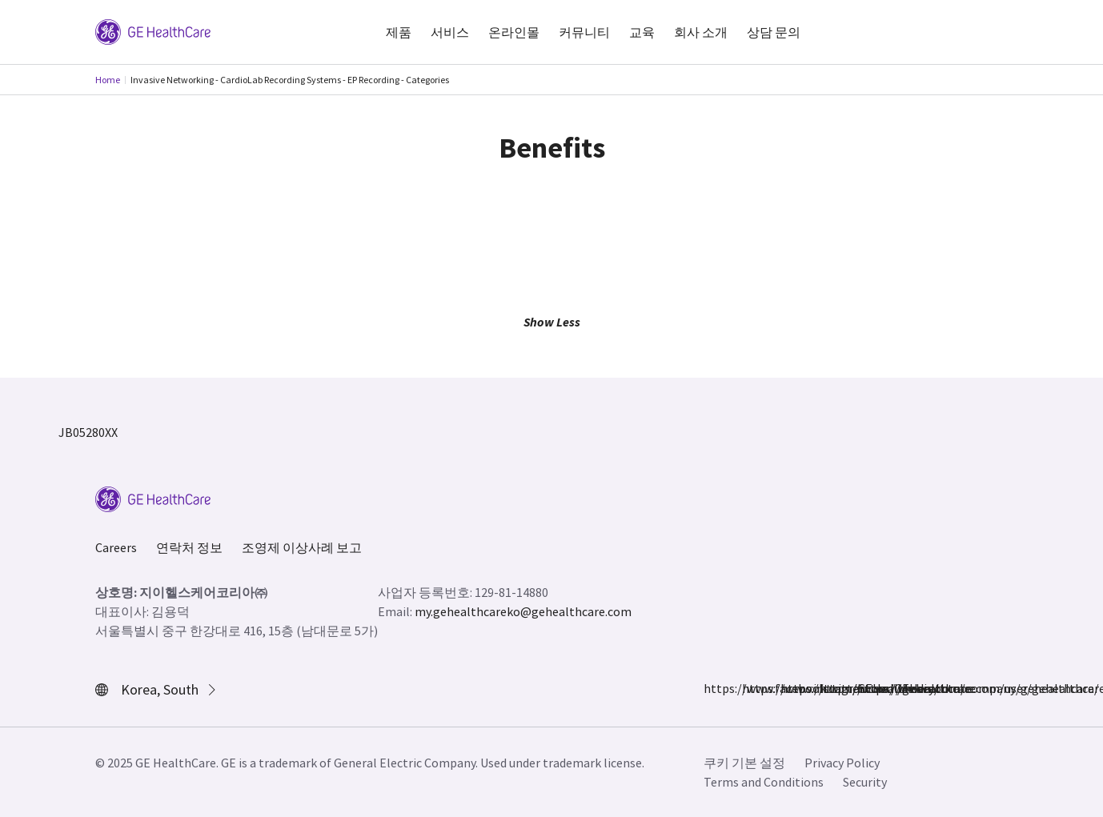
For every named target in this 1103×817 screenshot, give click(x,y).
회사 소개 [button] (701, 32)
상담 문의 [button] (773, 32)
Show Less (551, 322)
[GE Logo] (153, 30)
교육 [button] (642, 32)
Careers (116, 547)
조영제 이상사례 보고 (302, 547)
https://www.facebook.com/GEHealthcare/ (713, 688)
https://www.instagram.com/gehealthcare (751, 688)
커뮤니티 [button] (584, 32)
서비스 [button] (450, 32)
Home (107, 80)
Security (865, 782)
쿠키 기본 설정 (744, 763)
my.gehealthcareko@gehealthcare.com (523, 611)
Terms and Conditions (764, 782)
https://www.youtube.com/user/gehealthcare (866, 688)
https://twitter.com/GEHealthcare (790, 688)
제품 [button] (398, 32)
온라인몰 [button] (513, 32)
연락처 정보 (189, 547)
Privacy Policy (842, 763)
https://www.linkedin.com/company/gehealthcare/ (828, 688)
